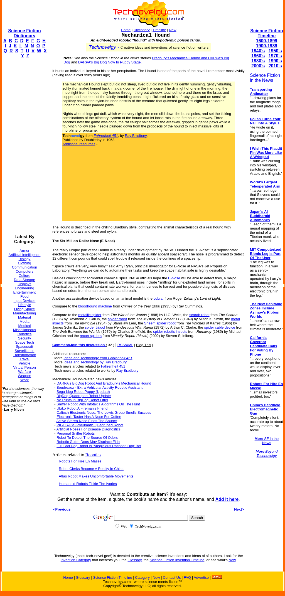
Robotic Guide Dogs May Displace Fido (88, 442)
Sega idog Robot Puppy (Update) (83, 392)
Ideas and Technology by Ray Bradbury (95, 362)
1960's (258, 55)
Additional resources (79, 144)
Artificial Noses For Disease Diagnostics (88, 429)
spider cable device (219, 327)
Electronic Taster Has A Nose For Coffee (88, 417)
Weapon (24, 376)
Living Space (24, 309)
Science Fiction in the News (265, 78)
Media (24, 321)
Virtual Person (24, 367)
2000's (258, 65)
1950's (275, 50)
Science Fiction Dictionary (24, 33)
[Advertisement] (24, 146)
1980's (258, 60)
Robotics (25, 334)
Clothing (24, 263)
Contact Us (172, 577)
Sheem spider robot (160, 323)
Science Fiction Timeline (266, 33)
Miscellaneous (24, 330)
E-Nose (174, 278)
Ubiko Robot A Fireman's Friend (81, 408)
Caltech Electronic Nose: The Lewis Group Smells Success (103, 412)
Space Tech (24, 342)
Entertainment (24, 292)
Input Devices (25, 301)
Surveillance (25, 351)
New (172, 30)
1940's (258, 50)
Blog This (143, 345)
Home (126, 30)
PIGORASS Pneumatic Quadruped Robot (89, 425)
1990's (275, 60)
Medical (24, 326)
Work (24, 380)
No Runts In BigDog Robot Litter (82, 400)
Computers (24, 271)
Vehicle (24, 363)
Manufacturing (24, 313)
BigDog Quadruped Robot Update (83, 396)
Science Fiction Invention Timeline (177, 560)
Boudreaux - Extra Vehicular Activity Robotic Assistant (99, 387)
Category (142, 577)
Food (24, 296)
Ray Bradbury (136, 136)
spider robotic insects (170, 331)
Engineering (24, 288)
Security (24, 338)
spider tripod (95, 327)
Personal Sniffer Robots (75, 433)
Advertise (201, 577)
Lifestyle (24, 305)
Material (24, 317)
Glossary (134, 560)
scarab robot (199, 315)
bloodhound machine (95, 306)
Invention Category (76, 560)
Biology (25, 259)
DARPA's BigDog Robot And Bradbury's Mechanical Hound (103, 383)
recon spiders (91, 336)
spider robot (117, 319)
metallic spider (89, 315)
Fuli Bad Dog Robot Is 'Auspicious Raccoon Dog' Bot (98, 446)
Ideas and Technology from (97, 358)
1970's (275, 55)
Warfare (24, 372)
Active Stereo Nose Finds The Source (86, 421)
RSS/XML (125, 345)
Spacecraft (24, 346)
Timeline (159, 30)
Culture (24, 276)
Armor (24, 250)
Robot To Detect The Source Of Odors (87, 437)
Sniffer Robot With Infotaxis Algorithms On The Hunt (98, 404)
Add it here (227, 499)
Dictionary (142, 30)
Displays (24, 284)
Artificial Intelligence (25, 255)
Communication (24, 267)
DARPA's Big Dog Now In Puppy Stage (109, 62)
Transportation (24, 355)
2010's (275, 65)
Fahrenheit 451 (113, 366)
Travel (24, 359)
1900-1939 (266, 45)
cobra (158, 298)
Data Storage (24, 280)
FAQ (187, 577)
